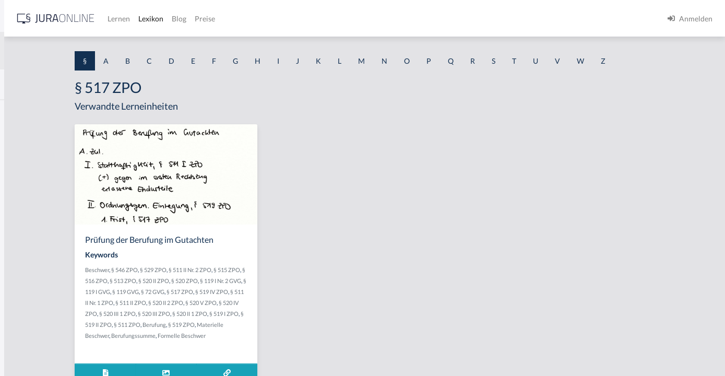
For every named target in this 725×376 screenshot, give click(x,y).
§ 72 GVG (283, 291)
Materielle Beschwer (265, 335)
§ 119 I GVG (226, 291)
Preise (368, 18)
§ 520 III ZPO (304, 313)
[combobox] (83, 50)
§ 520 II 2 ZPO (311, 302)
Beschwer (197, 269)
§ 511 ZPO (295, 324)
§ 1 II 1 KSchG (30, 346)
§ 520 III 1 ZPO (267, 313)
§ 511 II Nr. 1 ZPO (237, 302)
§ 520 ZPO (303, 280)
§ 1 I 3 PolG (26, 299)
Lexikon (313, 18)
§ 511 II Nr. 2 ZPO (290, 269)
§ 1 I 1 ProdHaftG (36, 228)
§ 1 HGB (21, 181)
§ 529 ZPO (253, 269)
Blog (342, 18)
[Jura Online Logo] (219, 18)
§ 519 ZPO (224, 335)
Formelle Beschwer (256, 346)
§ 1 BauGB (25, 134)
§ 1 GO (19, 158)
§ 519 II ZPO (264, 324)
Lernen (281, 18)
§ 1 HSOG (24, 205)
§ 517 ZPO (310, 291)
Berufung (197, 335)
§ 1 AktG (22, 111)
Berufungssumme (207, 346)
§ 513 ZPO (241, 280)
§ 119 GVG (256, 291)
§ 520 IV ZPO (231, 313)
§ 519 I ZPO (232, 324)
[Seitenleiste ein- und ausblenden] (150, 16)
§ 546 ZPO (224, 269)
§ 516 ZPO (212, 280)
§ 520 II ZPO (272, 280)
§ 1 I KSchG (26, 322)
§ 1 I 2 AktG (26, 252)
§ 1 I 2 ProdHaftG (36, 275)
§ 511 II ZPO (276, 302)
